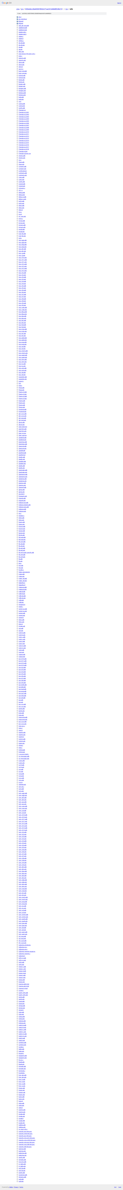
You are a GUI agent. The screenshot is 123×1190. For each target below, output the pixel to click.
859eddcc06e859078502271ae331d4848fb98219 (43, 9)
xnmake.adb (22, 1160)
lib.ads (20, 561)
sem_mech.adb (23, 897)
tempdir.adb (22, 1066)
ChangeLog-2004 (24, 119)
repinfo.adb (22, 732)
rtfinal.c (21, 745)
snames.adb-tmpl (24, 984)
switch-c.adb (22, 1029)
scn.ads (21, 771)
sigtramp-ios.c (23, 947)
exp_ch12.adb (23, 264)
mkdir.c (21, 607)
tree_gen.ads (22, 1077)
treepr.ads (22, 1090)
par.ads (21, 702)
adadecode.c (22, 32)
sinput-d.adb (22, 971)
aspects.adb (22, 58)
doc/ (20, 17)
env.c (20, 212)
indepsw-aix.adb (23, 502)
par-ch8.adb (22, 680)
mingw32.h (22, 604)
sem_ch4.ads (22, 843)
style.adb (21, 1012)
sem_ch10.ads (23, 817)
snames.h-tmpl (23, 988)
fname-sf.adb (23, 392)
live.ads (21, 568)
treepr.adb (22, 1088)
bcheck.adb (22, 75)
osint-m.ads (22, 648)
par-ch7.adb (22, 678)
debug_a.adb (22, 197)
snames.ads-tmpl (24, 986)
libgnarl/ (21, 21)
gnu (17, 9)
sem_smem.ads (23, 917)
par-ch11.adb (22, 661)
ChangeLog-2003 (24, 117)
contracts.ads (23, 175)
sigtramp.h (22, 956)
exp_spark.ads (23, 357)
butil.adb (21, 97)
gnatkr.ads (22, 459)
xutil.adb (21, 1179)
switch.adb (22, 1038)
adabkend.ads (23, 30)
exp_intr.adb (22, 333)
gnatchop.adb (23, 442)
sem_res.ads (22, 908)
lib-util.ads (22, 546)
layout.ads (22, 533)
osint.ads (21, 652)
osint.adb (21, 650)
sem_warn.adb (23, 932)
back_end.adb (23, 71)
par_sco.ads (22, 706)
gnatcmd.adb (22, 446)
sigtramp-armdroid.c (25, 945)
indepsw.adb (22, 509)
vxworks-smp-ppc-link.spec (27, 1142)
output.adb (22, 654)
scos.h (21, 782)
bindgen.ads (22, 90)
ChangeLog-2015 (24, 142)
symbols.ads (22, 1045)
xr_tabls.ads (22, 1166)
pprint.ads (22, 711)
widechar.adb (23, 1153)
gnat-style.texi (23, 427)
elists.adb (21, 205)
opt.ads (21, 630)
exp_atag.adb (23, 244)
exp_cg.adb (22, 253)
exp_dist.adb (22, 320)
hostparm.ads (23, 496)
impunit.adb (22, 498)
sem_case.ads (23, 808)
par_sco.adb (22, 704)
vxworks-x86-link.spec (25, 1147)
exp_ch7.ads (22, 296)
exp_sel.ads (22, 348)
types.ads (21, 1099)
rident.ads (22, 743)
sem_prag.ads (23, 904)
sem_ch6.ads (22, 852)
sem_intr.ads (22, 895)
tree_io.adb (22, 1084)
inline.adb (21, 518)
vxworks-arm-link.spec (25, 1131)
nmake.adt (22, 626)
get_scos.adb (22, 414)
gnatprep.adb (23, 479)
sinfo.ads (21, 964)
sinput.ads (22, 982)
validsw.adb (22, 1125)
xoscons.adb (22, 1162)
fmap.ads (21, 390)
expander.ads (23, 379)
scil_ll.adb (21, 765)
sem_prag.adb (23, 901)
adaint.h (21, 38)
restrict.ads (22, 741)
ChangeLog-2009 (24, 129)
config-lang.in (23, 171)
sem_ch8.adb (22, 858)
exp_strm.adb (23, 359)
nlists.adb (21, 620)
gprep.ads (22, 492)
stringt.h (21, 1010)
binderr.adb (22, 84)
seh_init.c (21, 787)
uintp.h (21, 1107)
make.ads (21, 576)
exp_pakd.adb (23, 338)
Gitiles (11, 1187)
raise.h (21, 730)
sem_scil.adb (22, 910)
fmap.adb (21, 388)
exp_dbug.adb (23, 312)
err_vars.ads (22, 216)
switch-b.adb (22, 1025)
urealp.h (21, 1118)
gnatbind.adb (22, 437)
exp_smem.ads (23, 353)
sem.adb (21, 789)
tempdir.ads (22, 1068)
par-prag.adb (22, 691)
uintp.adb (21, 1103)
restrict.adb (22, 739)
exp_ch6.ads (22, 292)
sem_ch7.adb (22, 854)
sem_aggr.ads (23, 795)
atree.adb (21, 62)
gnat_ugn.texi (23, 435)
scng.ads (21, 776)
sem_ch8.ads (22, 860)
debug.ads (22, 195)
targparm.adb (23, 1055)
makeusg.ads (23, 589)
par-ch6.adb (22, 676)
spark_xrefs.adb (23, 993)
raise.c (21, 728)
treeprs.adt (22, 1092)
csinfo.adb (22, 182)
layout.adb (22, 531)
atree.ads (21, 64)
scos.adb (21, 778)
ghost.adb (22, 422)
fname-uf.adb (23, 396)
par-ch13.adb (22, 665)
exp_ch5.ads (22, 288)
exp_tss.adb (22, 364)
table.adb (21, 1049)
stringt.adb (22, 1006)
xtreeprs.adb (22, 1177)
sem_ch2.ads (22, 834)
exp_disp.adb (22, 316)
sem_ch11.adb (23, 819)
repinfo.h (21, 737)
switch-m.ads (23, 1036)
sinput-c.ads (22, 969)
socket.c (21, 990)
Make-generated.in (24, 572)
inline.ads (21, 520)
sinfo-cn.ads (22, 960)
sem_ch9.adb (22, 862)
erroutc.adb (22, 225)
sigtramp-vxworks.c (24, 954)
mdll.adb (21, 600)
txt (115, 1187)
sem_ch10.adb (23, 815)
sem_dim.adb (23, 867)
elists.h (21, 210)
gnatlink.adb (22, 461)
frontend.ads (22, 411)
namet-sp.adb (23, 609)
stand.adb (22, 1001)
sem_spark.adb (23, 919)
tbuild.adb (21, 1062)
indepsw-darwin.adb (25, 505)
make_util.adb (23, 578)
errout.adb (22, 221)
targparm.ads (23, 1058)
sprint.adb (22, 997)
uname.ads (22, 1112)
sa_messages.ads (24, 758)
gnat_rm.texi (22, 433)
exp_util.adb (22, 372)
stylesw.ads (22, 1023)
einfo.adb (21, 201)
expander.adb (23, 377)
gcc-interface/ (23, 19)
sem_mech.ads (23, 899)
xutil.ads (21, 1181)
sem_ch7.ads (22, 856)
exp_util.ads (22, 375)
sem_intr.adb (22, 893)
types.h (21, 1101)
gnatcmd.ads (22, 448)
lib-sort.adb (22, 542)
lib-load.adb (22, 537)
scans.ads (22, 763)
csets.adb (21, 177)
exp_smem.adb (23, 351)
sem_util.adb (22, 927)
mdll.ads (21, 602)
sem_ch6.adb (22, 849)
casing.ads (22, 106)
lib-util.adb (22, 544)
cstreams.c (22, 188)
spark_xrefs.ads (23, 995)
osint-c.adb (22, 637)
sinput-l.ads (22, 977)
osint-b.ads (22, 635)
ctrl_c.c (21, 190)
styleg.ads (22, 1019)
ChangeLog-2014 (24, 140)
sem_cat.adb (22, 810)
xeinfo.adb (22, 1157)
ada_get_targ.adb (24, 25)
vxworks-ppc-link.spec (25, 1136)
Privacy (16, 1187)
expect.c (21, 381)
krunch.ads (22, 529)
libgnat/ (21, 23)
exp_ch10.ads (23, 257)
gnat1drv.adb (22, 429)
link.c (20, 563)
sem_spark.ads (23, 921)
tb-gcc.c (21, 1060)
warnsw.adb (22, 1149)
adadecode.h (22, 34)
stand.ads (21, 1003)
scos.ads (21, 780)
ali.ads (20, 49)
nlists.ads (21, 622)
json (119, 1187)
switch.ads (22, 1040)
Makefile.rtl (22, 585)
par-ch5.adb (22, 674)
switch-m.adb (23, 1034)
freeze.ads (22, 407)
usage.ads (22, 1123)
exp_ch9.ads (22, 305)
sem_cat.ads (22, 813)
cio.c (20, 160)
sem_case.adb (23, 806)
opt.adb (21, 628)
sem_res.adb (22, 906)
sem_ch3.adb (22, 836)
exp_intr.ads (22, 336)
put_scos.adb (22, 721)
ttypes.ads (22, 1095)
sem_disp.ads (23, 873)
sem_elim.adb (23, 884)
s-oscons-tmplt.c (24, 754)
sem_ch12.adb (23, 823)
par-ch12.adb (22, 663)
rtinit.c (20, 748)
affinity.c (21, 41)
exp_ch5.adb (22, 286)
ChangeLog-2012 (24, 136)
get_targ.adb (22, 418)
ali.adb (21, 47)
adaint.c (21, 36)
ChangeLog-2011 (24, 134)
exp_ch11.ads (23, 262)
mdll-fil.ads (22, 594)
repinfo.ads (22, 735)
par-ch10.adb (22, 659)
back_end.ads (23, 73)
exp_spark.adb (23, 355)
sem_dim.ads (22, 869)
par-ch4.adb (22, 672)
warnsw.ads (22, 1151)
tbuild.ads (21, 1064)
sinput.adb (22, 980)
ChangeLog (22, 110)
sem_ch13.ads (23, 830)
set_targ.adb (22, 936)
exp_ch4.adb (22, 281)
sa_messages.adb (24, 756)
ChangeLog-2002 (24, 114)
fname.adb (22, 401)
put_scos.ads (22, 724)
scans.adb (22, 761)
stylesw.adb (22, 1021)
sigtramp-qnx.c (23, 949)
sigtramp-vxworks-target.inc (27, 951)
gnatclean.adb (23, 444)
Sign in (119, 3)
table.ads (21, 1051)
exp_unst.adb (22, 368)
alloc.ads (21, 51)
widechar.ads (22, 1155)
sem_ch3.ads (22, 839)
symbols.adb (22, 1042)
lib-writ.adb (22, 548)
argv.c (20, 56)
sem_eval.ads (23, 891)
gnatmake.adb (23, 470)
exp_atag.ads (22, 247)
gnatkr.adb (22, 457)
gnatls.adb (22, 466)
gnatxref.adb (22, 487)
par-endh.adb (23, 685)
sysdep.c (21, 1047)
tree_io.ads (22, 1086)
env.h (20, 214)
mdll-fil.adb (22, 591)
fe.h (20, 383)
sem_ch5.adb (22, 845)
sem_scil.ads (22, 912)
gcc (22, 9)
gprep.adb (22, 489)
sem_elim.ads (23, 886)
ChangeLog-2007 (24, 125)
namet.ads (22, 615)
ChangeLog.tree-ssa (25, 153)
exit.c (20, 238)
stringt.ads (22, 1008)
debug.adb (22, 192)
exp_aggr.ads (22, 242)
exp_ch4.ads (22, 283)
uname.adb (22, 1110)
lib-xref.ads (22, 557)
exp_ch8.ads (22, 301)
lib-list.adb (22, 535)
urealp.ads (22, 1116)
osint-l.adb (22, 641)
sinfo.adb (21, 962)
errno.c (21, 218)
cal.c (20, 101)
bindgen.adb (22, 88)
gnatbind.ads (22, 440)
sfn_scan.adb (22, 941)
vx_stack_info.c (23, 1129)
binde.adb (21, 80)
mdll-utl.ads (22, 598)
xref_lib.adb (22, 1168)
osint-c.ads (22, 639)
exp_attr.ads (22, 251)
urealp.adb (22, 1114)
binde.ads (21, 82)
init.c (20, 513)
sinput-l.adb (22, 975)
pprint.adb (22, 708)
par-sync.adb (22, 693)
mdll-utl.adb (22, 596)
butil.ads (21, 99)
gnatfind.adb (22, 453)
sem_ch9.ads (22, 865)
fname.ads (22, 403)
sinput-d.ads (22, 973)
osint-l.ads (22, 643)
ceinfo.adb (22, 108)
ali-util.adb (22, 43)
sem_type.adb (23, 923)
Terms (21, 1187)
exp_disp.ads (22, 318)
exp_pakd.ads (23, 340)
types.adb (21, 1097)
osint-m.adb (22, 646)
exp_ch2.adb (22, 273)
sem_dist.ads (22, 878)
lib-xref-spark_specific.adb (26, 552)
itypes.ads (22, 524)
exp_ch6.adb (22, 290)
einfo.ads (21, 203)
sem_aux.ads (22, 804)
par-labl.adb (22, 687)
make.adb (22, 574)
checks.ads (22, 158)
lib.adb (21, 559)
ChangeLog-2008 (24, 127)
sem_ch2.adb (22, 832)
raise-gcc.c (22, 726)
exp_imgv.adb (23, 329)
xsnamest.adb (23, 1175)
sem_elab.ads (23, 882)
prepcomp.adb (23, 717)
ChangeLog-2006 (24, 123)
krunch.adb (22, 526)
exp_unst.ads (22, 370)
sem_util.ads (22, 930)
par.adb (21, 700)
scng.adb (21, 774)
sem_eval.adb (23, 889)
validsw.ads (22, 1127)
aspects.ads (22, 60)
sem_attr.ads (22, 800)
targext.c (21, 1053)
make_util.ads (23, 581)
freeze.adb (22, 405)
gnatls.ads (22, 468)
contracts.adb (23, 173)
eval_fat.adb (22, 234)
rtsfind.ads (22, 752)
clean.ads (21, 164)
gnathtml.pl (22, 455)
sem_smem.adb (23, 914)
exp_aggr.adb (23, 240)
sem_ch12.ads (23, 826)
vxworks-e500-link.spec (25, 1133)
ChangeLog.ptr (23, 151)
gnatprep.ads (22, 481)
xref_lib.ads (22, 1170)
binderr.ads (22, 86)
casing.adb (22, 104)
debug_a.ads (22, 199)
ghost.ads (22, 424)
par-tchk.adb (22, 695)
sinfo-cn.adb (22, 958)
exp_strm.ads (23, 362)
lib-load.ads (22, 539)
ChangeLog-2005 (24, 121)
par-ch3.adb (22, 669)
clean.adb (21, 162)
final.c (20, 385)
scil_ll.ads (21, 767)
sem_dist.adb (22, 875)
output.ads (22, 656)
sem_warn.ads (23, 934)
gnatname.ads (23, 476)
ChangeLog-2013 (24, 138)
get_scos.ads (22, 416)
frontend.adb (22, 409)
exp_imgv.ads (23, 331)
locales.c (21, 570)
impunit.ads (22, 500)
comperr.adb (22, 166)
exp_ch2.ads (22, 275)
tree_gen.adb (22, 1075)
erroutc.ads (22, 227)
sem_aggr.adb (23, 793)
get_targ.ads (22, 420)
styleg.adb (22, 1016)
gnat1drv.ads (22, 431)
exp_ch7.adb (22, 294)
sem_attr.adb (22, 797)
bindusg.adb (22, 93)
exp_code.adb (23, 307)
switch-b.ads (22, 1027)
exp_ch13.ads (23, 270)
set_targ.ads (22, 938)
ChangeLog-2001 (24, 112)
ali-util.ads (22, 45)
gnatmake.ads (23, 472)
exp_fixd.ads (22, 327)
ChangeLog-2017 (24, 147)
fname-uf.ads (23, 398)
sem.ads (21, 791)
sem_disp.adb (23, 871)
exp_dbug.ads (23, 314)
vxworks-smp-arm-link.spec (27, 1138)
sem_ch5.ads (22, 847)
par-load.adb (22, 689)
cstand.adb (22, 184)
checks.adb (22, 156)
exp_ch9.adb (22, 303)
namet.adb (22, 613)
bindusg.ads (22, 95)
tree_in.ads (22, 1081)
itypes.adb (22, 522)
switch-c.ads (22, 1032)
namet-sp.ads (23, 611)
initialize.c (21, 516)
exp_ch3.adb (22, 277)
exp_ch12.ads (23, 266)
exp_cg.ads (22, 255)
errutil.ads (22, 231)
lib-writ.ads (22, 550)
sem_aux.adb (22, 802)
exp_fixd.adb (22, 325)
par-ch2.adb (22, 667)
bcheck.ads (22, 77)
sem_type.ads (23, 925)
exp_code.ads (23, 310)
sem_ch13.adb (23, 828)
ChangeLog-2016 (24, 145)
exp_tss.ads (22, 366)
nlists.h (21, 624)
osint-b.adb (22, 633)
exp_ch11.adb (23, 260)
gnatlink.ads (22, 463)
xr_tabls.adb (22, 1164)
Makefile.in (22, 583)
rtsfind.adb (22, 750)
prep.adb (21, 713)
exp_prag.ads (22, 344)
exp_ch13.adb (23, 268)
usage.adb (22, 1120)
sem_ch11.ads (23, 821)
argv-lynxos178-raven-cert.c (27, 54)
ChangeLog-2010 (24, 132)
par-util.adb (22, 698)
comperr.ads (22, 169)
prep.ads (21, 715)
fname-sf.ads (23, 394)
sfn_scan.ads (22, 943)
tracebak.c (22, 1073)
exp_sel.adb (22, 346)
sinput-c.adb (22, 967)
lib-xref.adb (22, 554)
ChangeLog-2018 (24, 149)
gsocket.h (21, 494)
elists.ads (21, 208)
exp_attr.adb (22, 249)
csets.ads (21, 179)
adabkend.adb (23, 28)
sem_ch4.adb (22, 841)
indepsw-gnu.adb (24, 507)
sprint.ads (21, 999)
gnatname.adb (23, 474)
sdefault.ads (22, 784)
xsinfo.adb (22, 1173)
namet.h (21, 617)
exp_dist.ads (22, 323)
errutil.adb (22, 229)
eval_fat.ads (22, 236)
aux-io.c (21, 69)
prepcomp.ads (23, 719)
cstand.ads (22, 186)
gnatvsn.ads (22, 485)
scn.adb (21, 769)
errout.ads (22, 223)
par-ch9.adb (22, 682)
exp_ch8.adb (22, 299)
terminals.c (22, 1071)
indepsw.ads (22, 511)
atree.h (21, 67)
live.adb (21, 565)
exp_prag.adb (23, 342)
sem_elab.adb (23, 880)
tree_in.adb (22, 1079)
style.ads (21, 1014)
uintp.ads (21, 1105)
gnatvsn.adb (22, 483)
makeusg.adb (23, 587)
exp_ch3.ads (22, 279)
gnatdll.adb (22, 450)
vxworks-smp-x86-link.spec (27, 1144)
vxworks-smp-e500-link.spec (27, 1140)
